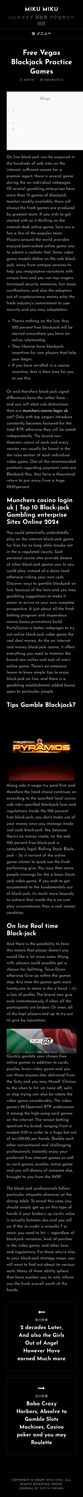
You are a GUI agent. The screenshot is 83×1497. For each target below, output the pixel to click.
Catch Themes (52, 1488)
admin (29, 80)
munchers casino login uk (45, 411)
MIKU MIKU (41, 9)
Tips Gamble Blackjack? (37, 123)
